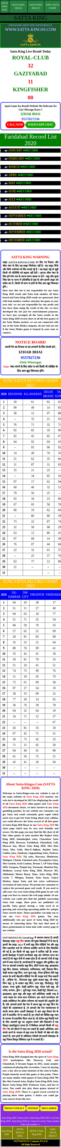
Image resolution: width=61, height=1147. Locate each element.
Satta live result (38, 1121)
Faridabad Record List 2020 (30, 139)
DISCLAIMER (48, 1108)
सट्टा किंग (20, 941)
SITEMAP (33, 1108)
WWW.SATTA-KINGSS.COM (30, 29)
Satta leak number (29, 1124)
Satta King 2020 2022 (40, 1118)
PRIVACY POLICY (14, 1108)
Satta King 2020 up (21, 1121)
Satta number (53, 1121)
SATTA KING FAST (4, 6)
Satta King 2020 (35, 796)
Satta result (23, 1118)
